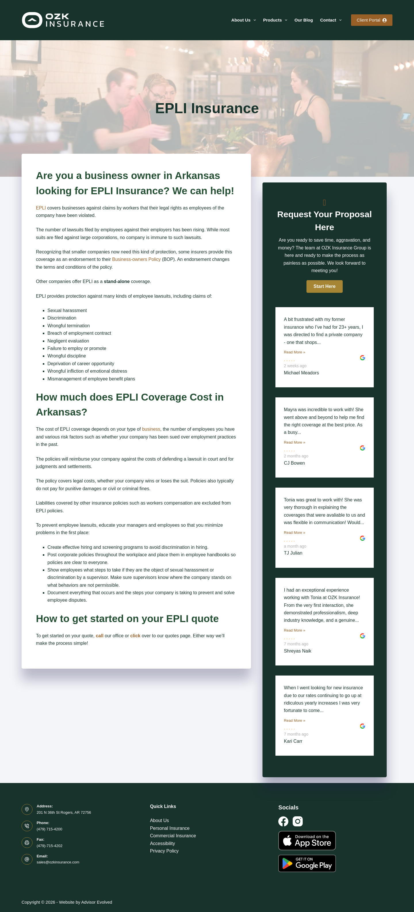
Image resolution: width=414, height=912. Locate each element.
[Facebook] (283, 821)
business (151, 429)
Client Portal (372, 20)
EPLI (41, 207)
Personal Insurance (170, 828)
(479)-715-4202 (50, 846)
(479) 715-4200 (49, 829)
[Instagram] (298, 821)
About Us (244, 20)
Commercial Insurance (173, 835)
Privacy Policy (164, 850)
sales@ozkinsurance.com (58, 862)
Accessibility (162, 843)
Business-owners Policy (136, 259)
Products (276, 20)
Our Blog (303, 20)
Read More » (294, 352)
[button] (324, 286)
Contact (332, 20)
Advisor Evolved (96, 902)
